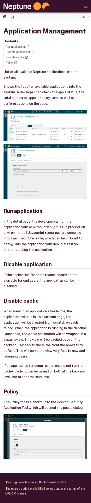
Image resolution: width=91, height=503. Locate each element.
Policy (9, 62)
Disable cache (15, 57)
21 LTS (81, 17)
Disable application (18, 52)
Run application (16, 47)
